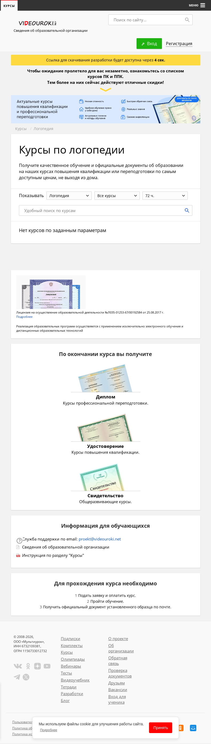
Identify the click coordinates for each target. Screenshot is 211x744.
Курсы (21, 128)
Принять (160, 728)
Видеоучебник (75, 680)
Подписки (70, 639)
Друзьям (116, 683)
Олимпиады (73, 660)
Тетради (69, 687)
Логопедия (43, 128)
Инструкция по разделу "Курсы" (53, 556)
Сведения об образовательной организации (50, 30)
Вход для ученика (117, 700)
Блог (65, 701)
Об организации (121, 649)
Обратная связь (117, 661)
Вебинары (71, 666)
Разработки (72, 694)
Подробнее (24, 317)
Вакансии (117, 690)
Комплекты (72, 646)
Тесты (66, 673)
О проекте (118, 639)
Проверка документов (120, 673)
